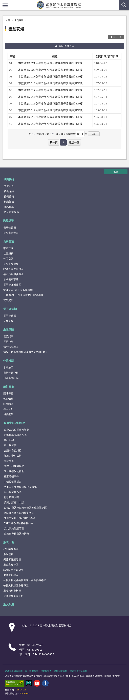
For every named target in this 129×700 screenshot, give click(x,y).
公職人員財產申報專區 (16, 585)
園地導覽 (8, 393)
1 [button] (63, 142)
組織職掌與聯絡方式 (15, 434)
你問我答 (8, 258)
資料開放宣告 (60, 671)
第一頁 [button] (53, 142)
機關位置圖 (9, 227)
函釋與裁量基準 (13, 491)
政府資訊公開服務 (14, 422)
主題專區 (18, 20)
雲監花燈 (16, 28)
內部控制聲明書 (13, 481)
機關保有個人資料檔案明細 (19, 512)
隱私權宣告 (46, 671)
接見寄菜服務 (10, 263)
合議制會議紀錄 (13, 450)
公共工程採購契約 (14, 465)
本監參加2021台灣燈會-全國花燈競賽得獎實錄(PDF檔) (50, 63)
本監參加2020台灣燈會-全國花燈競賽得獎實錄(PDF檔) (50, 69)
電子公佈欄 (10, 308)
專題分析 (8, 408)
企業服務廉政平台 (13, 595)
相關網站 (8, 414)
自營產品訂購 (10, 377)
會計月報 (9, 439)
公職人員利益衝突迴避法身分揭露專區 (24, 580)
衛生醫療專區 (10, 346)
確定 (94, 134)
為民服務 (8, 241)
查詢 (124, 5)
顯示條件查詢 (65, 45)
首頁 (8, 20)
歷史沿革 (9, 185)
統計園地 (8, 386)
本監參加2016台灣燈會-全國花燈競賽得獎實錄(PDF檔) (50, 96)
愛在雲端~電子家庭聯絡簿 (18, 289)
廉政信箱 (8, 554)
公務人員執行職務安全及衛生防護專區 (25, 507)
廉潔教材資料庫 (12, 590)
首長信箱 (9, 196)
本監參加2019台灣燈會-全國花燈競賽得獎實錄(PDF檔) (50, 76)
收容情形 (8, 398)
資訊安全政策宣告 (78, 671)
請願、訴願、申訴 (14, 502)
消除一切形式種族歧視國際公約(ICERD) (25, 351)
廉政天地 (8, 542)
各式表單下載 (10, 279)
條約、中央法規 (13, 455)
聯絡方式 (8, 248)
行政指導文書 (11, 497)
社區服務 (8, 253)
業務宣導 (8, 320)
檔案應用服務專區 (13, 274)
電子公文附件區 (12, 284)
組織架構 (9, 201)
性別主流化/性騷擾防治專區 (19, 517)
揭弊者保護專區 (12, 559)
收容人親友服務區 (13, 268)
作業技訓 (8, 360)
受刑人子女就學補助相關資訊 (20, 486)
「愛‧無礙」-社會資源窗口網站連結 (23, 294)
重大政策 (8, 604)
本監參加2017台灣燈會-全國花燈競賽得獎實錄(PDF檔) (50, 90)
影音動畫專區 (11, 211)
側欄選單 (5, 5)
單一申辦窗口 (31, 671)
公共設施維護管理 (14, 528)
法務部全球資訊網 (14, 671)
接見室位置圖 (10, 232)
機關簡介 (9, 179)
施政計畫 (9, 460)
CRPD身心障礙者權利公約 (18, 523)
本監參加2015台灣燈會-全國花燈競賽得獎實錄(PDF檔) (50, 103)
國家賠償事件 (11, 476)
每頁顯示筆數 (68, 133)
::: (3, 2)
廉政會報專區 (10, 574)
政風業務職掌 (10, 548)
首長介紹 (9, 191)
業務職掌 (9, 206)
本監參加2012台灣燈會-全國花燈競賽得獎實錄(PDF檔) (50, 123)
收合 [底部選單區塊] (116, 171)
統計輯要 (8, 403)
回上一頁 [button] (117, 37)
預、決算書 (10, 445)
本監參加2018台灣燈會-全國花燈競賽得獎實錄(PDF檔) (50, 83)
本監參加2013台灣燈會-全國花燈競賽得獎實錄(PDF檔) (50, 116)
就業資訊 (8, 300)
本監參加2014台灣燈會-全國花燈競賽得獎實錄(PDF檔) (50, 110)
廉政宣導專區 (10, 564)
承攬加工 (8, 367)
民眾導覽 (8, 220)
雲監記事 (8, 336)
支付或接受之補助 (14, 471)
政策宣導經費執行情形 (16, 533)
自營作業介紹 (10, 372)
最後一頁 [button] (74, 142)
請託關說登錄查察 (13, 569)
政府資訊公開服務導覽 (16, 429)
